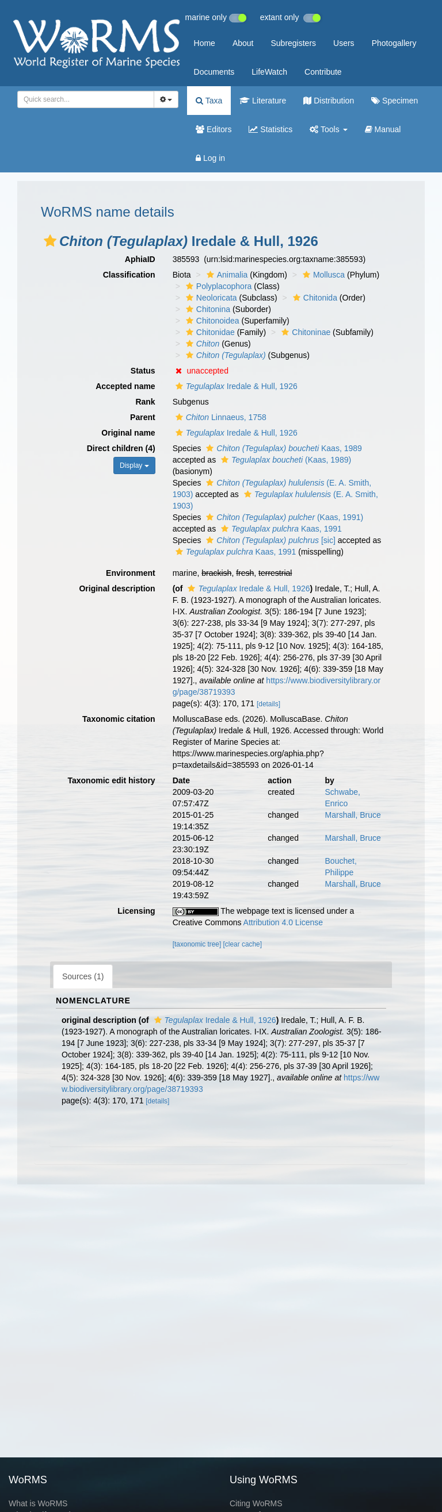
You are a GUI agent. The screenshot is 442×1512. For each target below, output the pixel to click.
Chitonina (206, 309)
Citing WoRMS (256, 1503)
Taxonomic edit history (111, 780)
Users (344, 43)
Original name (128, 432)
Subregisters (293, 43)
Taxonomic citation (118, 719)
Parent (142, 417)
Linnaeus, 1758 (219, 417)
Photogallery (394, 43)
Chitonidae (209, 332)
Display (134, 465)
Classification (129, 274)
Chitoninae (304, 332)
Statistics (270, 129)
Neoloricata (210, 297)
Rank (145, 401)
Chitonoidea (211, 320)
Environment (130, 573)
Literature (262, 100)
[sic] (269, 540)
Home (204, 43)
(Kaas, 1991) (283, 517)
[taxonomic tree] (197, 944)
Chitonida (313, 297)
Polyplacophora (217, 286)
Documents (214, 71)
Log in (210, 158)
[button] (50, 241)
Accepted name (125, 386)
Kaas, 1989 (282, 448)
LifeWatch (269, 71)
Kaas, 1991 (280, 528)
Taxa (209, 100)
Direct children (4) (121, 448)
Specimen (394, 100)
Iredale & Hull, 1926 (235, 386)
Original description (117, 588)
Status (143, 370)
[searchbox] (84, 99)
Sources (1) (83, 976)
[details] (268, 704)
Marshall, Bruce (353, 815)
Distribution (328, 100)
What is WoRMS (38, 1503)
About (243, 43)
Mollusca (322, 274)
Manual (383, 129)
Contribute (323, 71)
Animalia (226, 274)
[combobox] (85, 99)
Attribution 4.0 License (283, 922)
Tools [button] (328, 129)
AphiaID (140, 259)
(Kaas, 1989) (284, 459)
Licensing (136, 910)
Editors (213, 129)
